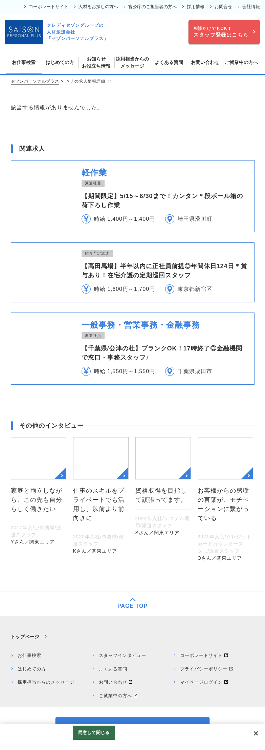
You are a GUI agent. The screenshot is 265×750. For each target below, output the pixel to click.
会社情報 (251, 6)
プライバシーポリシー (203, 668)
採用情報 (195, 6)
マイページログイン (201, 682)
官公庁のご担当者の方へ (152, 6)
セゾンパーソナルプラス (35, 81)
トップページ (25, 636)
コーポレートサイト (48, 6)
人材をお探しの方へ (98, 6)
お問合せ (223, 6)
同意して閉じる (93, 732)
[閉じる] (255, 733)
